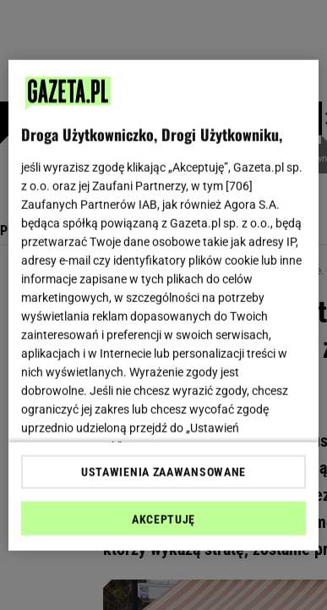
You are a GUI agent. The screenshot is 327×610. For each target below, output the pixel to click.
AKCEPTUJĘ (163, 519)
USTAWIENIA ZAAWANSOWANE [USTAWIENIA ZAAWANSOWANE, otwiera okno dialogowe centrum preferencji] (163, 472)
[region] (163, 305)
